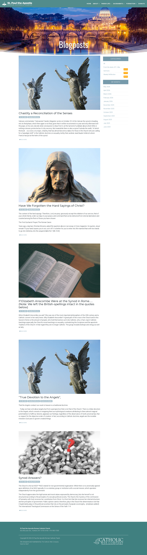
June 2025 (107, 127)
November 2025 (109, 109)
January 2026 (108, 101)
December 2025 (109, 105)
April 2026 (107, 90)
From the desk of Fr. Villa (112, 67)
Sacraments (118, 3)
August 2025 (108, 119)
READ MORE (23, 139)
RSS (125, 69)
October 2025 (108, 112)
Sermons (107, 71)
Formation (131, 3)
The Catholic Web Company (50, 542)
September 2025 (109, 116)
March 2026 (107, 94)
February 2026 (108, 98)
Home (89, 3)
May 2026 (107, 87)
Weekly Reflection (109, 74)
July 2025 (107, 123)
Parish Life (106, 3)
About (96, 3)
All (104, 63)
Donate (141, 3)
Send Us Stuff (24, 544)
